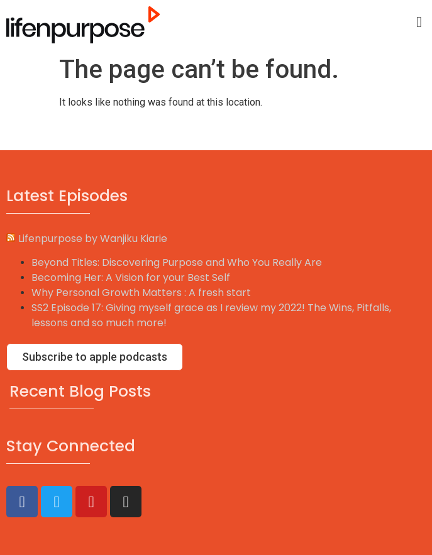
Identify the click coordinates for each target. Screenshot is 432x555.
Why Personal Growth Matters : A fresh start (141, 292)
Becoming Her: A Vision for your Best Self (130, 277)
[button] (419, 22)
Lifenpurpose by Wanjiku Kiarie (92, 238)
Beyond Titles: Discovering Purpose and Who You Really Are (176, 262)
